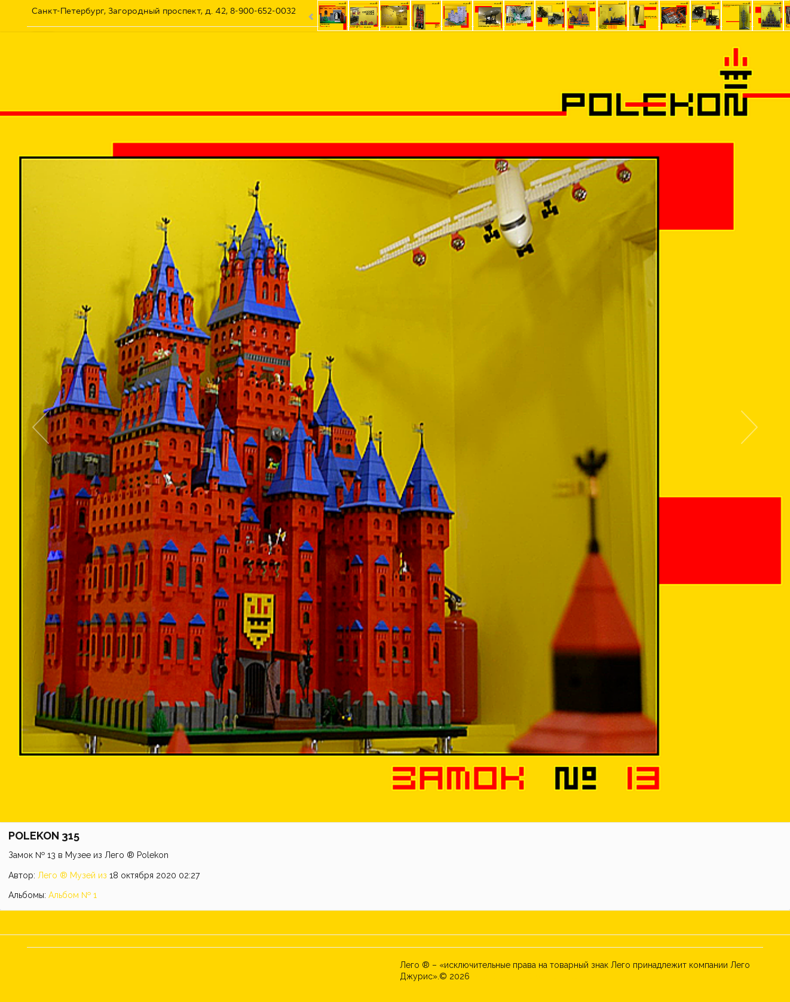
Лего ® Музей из (72, 875)
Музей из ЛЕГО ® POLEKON (528, 976)
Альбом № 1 (72, 895)
